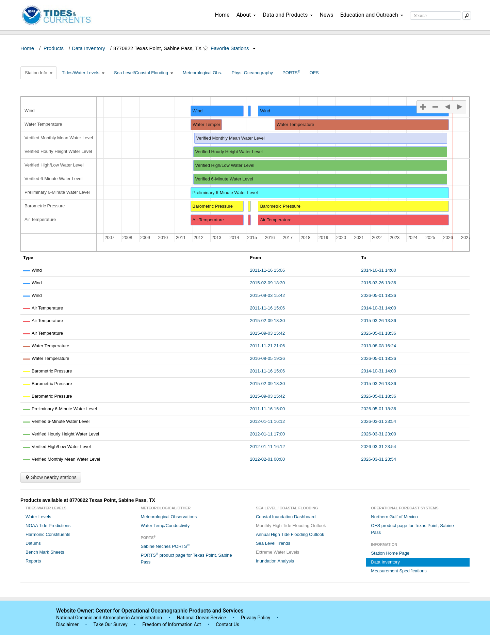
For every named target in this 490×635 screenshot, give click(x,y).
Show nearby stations (51, 477)
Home (222, 15)
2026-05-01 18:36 (378, 295)
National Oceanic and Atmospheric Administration (109, 617)
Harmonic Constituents (48, 534)
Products (54, 48)
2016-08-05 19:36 (267, 358)
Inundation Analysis (275, 560)
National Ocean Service (201, 617)
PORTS (291, 72)
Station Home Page (390, 553)
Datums (33, 543)
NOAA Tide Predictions (48, 525)
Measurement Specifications (398, 570)
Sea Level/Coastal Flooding (143, 72)
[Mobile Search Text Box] (466, 15)
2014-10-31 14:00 (378, 270)
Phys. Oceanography (252, 72)
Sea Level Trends (273, 543)
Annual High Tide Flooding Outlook (290, 534)
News (326, 15)
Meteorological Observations (169, 516)
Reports (33, 560)
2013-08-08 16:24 (378, 345)
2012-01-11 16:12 (267, 421)
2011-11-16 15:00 (267, 408)
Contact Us (227, 624)
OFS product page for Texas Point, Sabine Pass (412, 529)
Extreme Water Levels (277, 552)
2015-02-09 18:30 (267, 282)
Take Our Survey (111, 624)
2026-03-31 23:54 (378, 421)
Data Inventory (88, 48)
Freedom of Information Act (171, 624)
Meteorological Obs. (202, 72)
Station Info (38, 72)
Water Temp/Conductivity (165, 525)
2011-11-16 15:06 (267, 270)
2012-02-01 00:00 (267, 459)
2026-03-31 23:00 (378, 433)
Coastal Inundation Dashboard (286, 516)
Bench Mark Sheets (45, 552)
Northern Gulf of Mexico (394, 516)
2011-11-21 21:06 (267, 345)
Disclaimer (67, 624)
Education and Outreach (371, 15)
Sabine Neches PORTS (165, 546)
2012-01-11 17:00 (267, 433)
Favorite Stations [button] (233, 48)
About (246, 15)
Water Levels (38, 516)
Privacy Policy (255, 617)
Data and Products (288, 15)
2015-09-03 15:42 (267, 295)
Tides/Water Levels (83, 72)
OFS (314, 72)
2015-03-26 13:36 (378, 282)
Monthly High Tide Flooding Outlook (291, 525)
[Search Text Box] (435, 15)
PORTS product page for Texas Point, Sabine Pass (186, 558)
